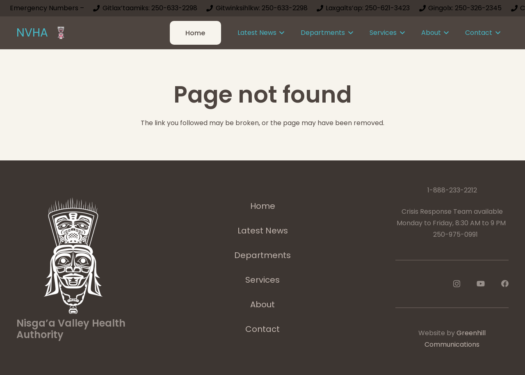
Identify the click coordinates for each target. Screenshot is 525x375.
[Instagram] (456, 284)
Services (262, 280)
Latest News (262, 230)
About (262, 304)
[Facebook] (505, 283)
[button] (280, 32)
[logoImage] (61, 33)
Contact (262, 329)
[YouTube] (481, 283)
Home (262, 206)
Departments (262, 255)
